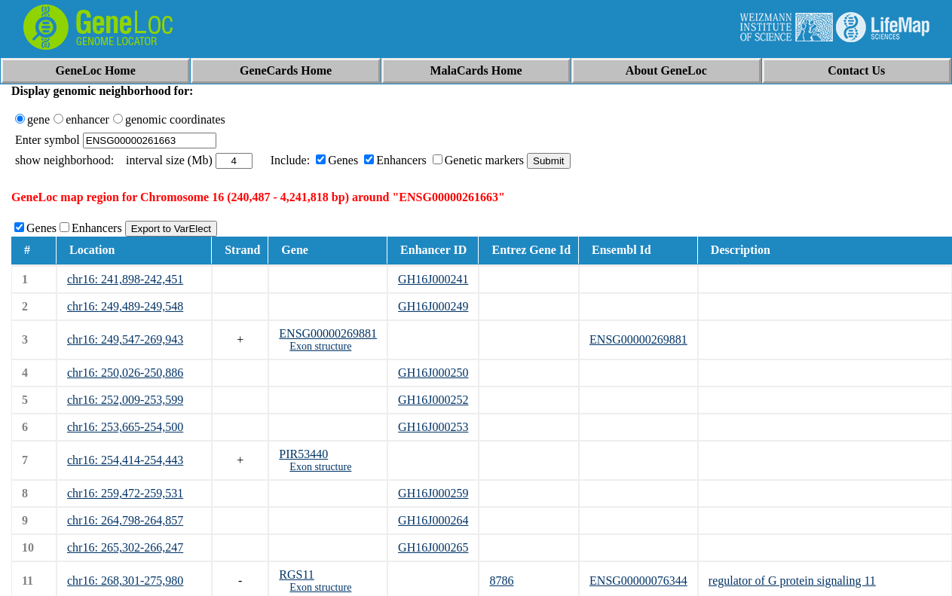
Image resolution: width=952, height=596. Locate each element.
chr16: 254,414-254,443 (125, 460)
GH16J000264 (433, 520)
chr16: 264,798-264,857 (125, 520)
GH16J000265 (433, 547)
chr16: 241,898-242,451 (125, 279)
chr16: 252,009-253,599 (125, 399)
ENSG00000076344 (638, 580)
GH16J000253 (433, 426)
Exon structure (320, 346)
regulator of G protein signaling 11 (792, 580)
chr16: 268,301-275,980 (125, 580)
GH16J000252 (433, 399)
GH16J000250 (433, 372)
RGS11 (296, 574)
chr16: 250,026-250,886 (125, 372)
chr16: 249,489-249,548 (125, 306)
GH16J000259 (433, 493)
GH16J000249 (433, 306)
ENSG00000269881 (328, 333)
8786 (501, 580)
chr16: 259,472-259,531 (125, 493)
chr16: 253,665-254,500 (125, 426)
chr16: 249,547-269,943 (125, 339)
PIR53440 (303, 454)
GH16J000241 (433, 279)
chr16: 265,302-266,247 (125, 547)
